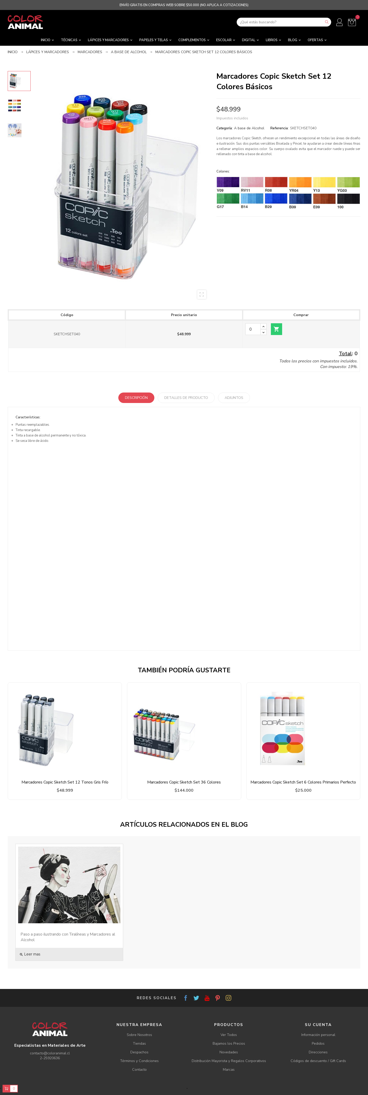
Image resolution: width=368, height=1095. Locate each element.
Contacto (139, 1069)
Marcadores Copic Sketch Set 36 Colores (184, 782)
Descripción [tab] (136, 397)
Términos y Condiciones (139, 1060)
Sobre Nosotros (139, 1034)
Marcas (229, 1069)
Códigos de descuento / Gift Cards (318, 1060)
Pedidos (318, 1043)
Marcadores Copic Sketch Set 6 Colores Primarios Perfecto (303, 782)
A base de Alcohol (249, 128)
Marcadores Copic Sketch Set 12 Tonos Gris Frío (64, 782)
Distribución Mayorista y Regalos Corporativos (229, 1060)
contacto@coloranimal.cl (50, 1053)
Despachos (139, 1052)
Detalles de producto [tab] (186, 397)
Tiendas (139, 1043)
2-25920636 (50, 1058)
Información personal (318, 1034)
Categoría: (224, 128)
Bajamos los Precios (229, 1043)
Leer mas (29, 954)
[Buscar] (284, 22)
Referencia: (279, 128)
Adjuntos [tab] (234, 397)
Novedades (229, 1052)
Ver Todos (229, 1034)
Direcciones (318, 1052)
